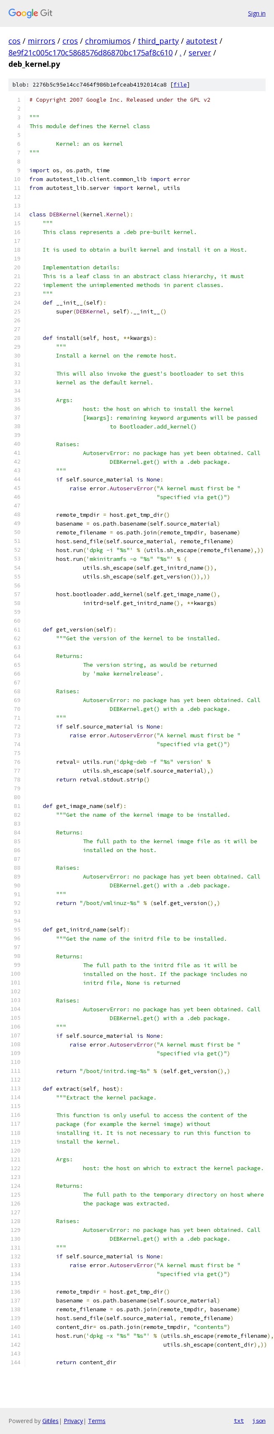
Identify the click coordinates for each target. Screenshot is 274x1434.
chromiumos (108, 41)
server (200, 52)
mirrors (41, 41)
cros (70, 41)
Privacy (73, 1421)
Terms (97, 1421)
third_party (158, 41)
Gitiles (50, 1421)
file (180, 84)
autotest (201, 41)
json (259, 1420)
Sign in (257, 13)
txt (239, 1420)
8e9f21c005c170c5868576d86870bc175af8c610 (90, 52)
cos (14, 41)
